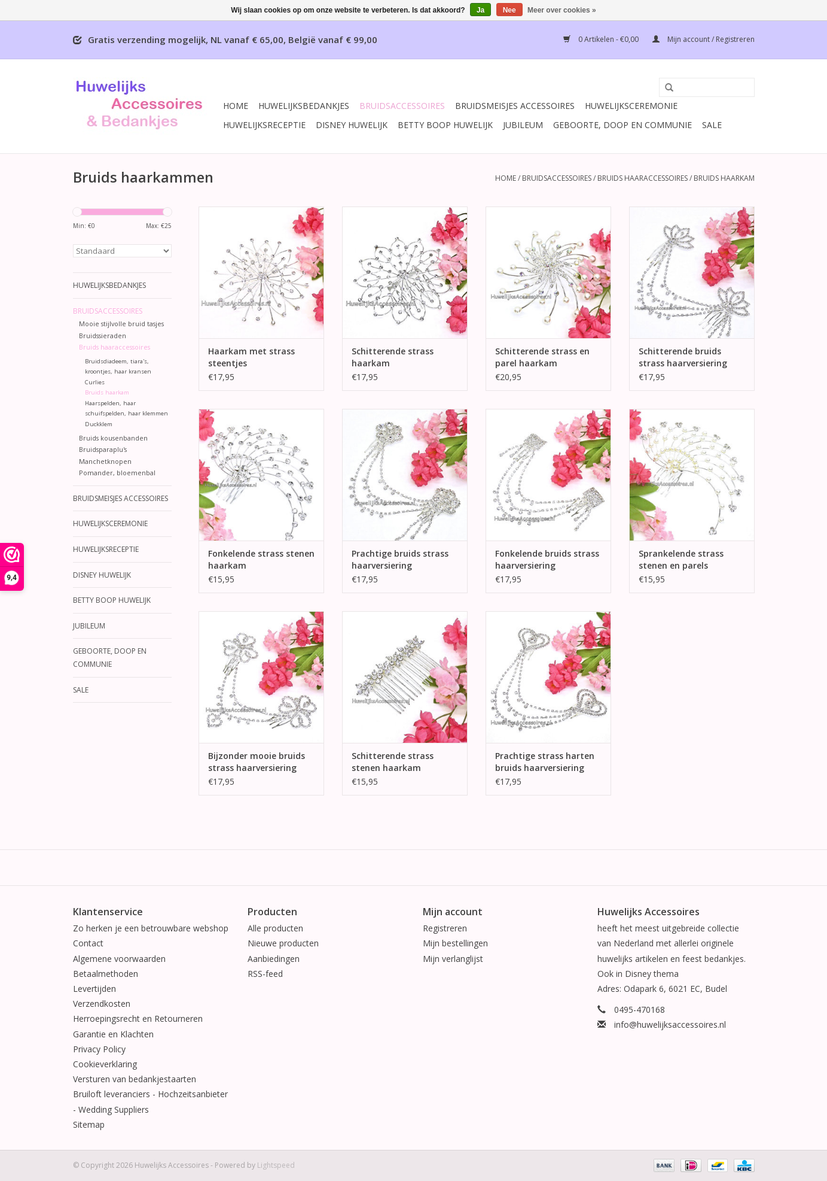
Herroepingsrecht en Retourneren (138, 1018)
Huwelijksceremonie (631, 105)
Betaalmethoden (105, 973)
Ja (480, 10)
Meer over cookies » (561, 10)
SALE (712, 124)
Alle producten (275, 928)
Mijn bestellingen (455, 943)
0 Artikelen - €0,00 (601, 39)
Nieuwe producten (283, 943)
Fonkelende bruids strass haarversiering (547, 559)
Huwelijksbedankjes (303, 105)
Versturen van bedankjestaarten (134, 1079)
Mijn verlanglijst (453, 958)
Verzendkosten (101, 1003)
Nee (509, 10)
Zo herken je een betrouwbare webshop (150, 928)
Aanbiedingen (274, 958)
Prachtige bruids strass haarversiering (400, 559)
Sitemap (89, 1124)
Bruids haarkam (724, 178)
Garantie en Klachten (113, 1034)
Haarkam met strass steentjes (251, 357)
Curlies (95, 382)
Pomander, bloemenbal (117, 472)
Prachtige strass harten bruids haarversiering (544, 761)
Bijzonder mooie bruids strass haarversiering (256, 761)
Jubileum (523, 124)
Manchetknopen (105, 461)
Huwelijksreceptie (264, 124)
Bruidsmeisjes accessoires (515, 105)
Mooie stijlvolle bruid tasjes (121, 323)
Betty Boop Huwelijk (445, 124)
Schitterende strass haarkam (393, 357)
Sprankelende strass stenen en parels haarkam (681, 560)
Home (235, 105)
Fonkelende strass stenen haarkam (261, 559)
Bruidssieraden (102, 335)
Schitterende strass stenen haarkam (393, 761)
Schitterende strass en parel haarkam (542, 357)
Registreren (445, 928)
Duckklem (98, 424)
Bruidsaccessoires (402, 105)
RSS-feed (265, 973)
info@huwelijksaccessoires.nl (670, 1024)
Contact (88, 943)
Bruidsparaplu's (103, 449)
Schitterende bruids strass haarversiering (683, 357)
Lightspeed (276, 1165)
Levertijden (94, 988)
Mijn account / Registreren (703, 39)
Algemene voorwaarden (119, 958)
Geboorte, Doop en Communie (622, 124)
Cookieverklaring (105, 1064)
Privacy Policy (99, 1049)
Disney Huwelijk (351, 124)
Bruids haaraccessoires (642, 178)
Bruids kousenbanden (113, 437)
